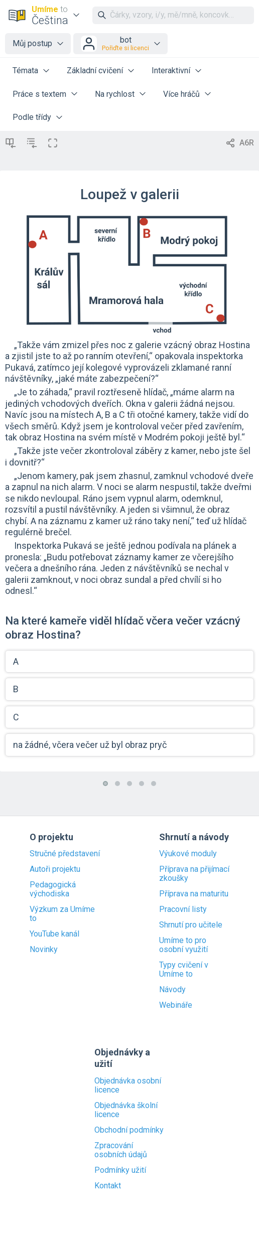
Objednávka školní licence (126, 1110)
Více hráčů (181, 94)
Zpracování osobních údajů (120, 1150)
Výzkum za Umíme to (62, 914)
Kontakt (107, 1185)
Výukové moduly (188, 853)
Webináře (175, 1005)
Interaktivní (171, 70)
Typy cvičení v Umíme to (183, 970)
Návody (172, 989)
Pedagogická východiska (53, 889)
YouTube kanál (54, 934)
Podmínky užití (120, 1170)
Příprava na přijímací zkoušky (194, 874)
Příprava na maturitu (193, 893)
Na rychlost (115, 94)
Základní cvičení (95, 70)
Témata (25, 70)
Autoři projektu (55, 869)
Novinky (44, 949)
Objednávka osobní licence (127, 1085)
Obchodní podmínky (129, 1130)
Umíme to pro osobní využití (183, 945)
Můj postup (32, 43)
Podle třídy (32, 117)
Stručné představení (65, 853)
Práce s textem (39, 94)
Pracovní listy (183, 909)
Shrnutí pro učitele (190, 925)
